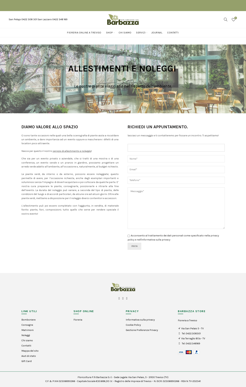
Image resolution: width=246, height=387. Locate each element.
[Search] (226, 19)
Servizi (141, 32)
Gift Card (26, 361)
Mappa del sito (30, 350)
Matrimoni (27, 330)
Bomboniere (28, 319)
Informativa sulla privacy (140, 319)
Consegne (27, 324)
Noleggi (25, 335)
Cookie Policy (133, 324)
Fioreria (77, 319)
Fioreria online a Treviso (84, 32)
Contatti (173, 32)
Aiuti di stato (28, 356)
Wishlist (235, 18)
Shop (109, 32)
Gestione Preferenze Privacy (142, 330)
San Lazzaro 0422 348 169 (52, 19)
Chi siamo (125, 32)
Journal (157, 32)
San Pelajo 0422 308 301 (23, 19)
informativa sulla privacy (155, 239)
